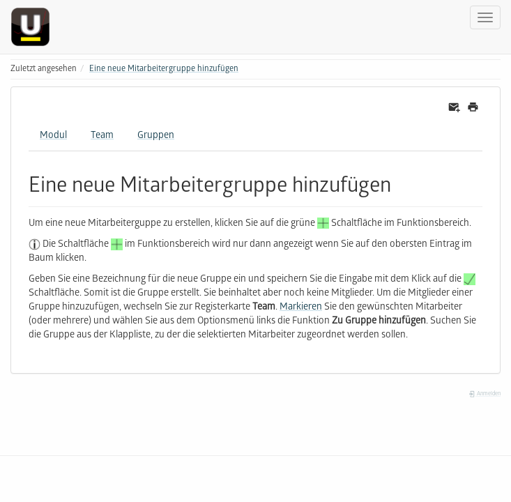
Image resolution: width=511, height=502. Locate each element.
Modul (53, 136)
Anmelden (484, 394)
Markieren (301, 308)
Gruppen (155, 136)
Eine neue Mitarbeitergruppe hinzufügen (163, 69)
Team (102, 136)
